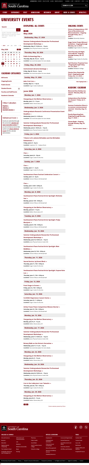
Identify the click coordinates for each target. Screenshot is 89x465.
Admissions (35, 12)
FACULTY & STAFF (46, 1)
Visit (25, 12)
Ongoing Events (6, 81)
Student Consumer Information (31, 460)
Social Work (34, 443)
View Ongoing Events (81, 81)
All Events (4, 77)
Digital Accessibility (72, 460)
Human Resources (65, 440)
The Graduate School (6, 449)
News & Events (69, 12)
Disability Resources (50, 454)
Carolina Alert (78, 438)
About (57, 12)
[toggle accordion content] (19, 89)
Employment (49, 438)
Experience (15, 12)
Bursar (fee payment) (51, 448)
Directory (77, 1)
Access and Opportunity (66, 438)
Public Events (5, 85)
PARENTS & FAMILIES (59, 1)
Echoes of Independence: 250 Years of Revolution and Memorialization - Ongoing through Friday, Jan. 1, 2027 (78, 33)
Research (47, 12)
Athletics (82, 12)
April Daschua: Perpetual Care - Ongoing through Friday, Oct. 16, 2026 (78, 64)
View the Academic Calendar (80, 128)
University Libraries (65, 446)
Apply (83, 1)
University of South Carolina (9, 460)
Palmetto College (35, 449)
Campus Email (78, 440)
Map (72, 1)
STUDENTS (40, 1)
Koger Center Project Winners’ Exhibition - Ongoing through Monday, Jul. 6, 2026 (78, 44)
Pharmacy (33, 438)
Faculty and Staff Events (9, 92)
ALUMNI (52, 1)
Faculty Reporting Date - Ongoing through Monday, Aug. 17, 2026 (77, 116)
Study (5, 12)
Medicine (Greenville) (21, 446)
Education (3, 443)
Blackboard (78, 445)
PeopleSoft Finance (80, 451)
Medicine (18, 444)
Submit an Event (9, 118)
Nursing (18, 451)
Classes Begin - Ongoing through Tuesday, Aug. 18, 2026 (76, 123)
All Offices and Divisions (66, 449)
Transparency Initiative (46, 460)
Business (3, 440)
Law (17, 441)
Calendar (67, 1)
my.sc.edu (77, 443)
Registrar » (6, 106)
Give (87, 1)
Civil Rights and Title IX (60, 460)
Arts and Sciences (5, 438)
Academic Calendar (7, 95)
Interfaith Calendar (8, 110)
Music (17, 449)
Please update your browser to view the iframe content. (44, 218)
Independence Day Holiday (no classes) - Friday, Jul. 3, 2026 (77, 100)
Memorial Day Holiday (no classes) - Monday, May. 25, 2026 (77, 92)
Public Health (34, 440)
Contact (81, 460)
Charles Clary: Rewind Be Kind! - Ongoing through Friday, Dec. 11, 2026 (76, 74)
